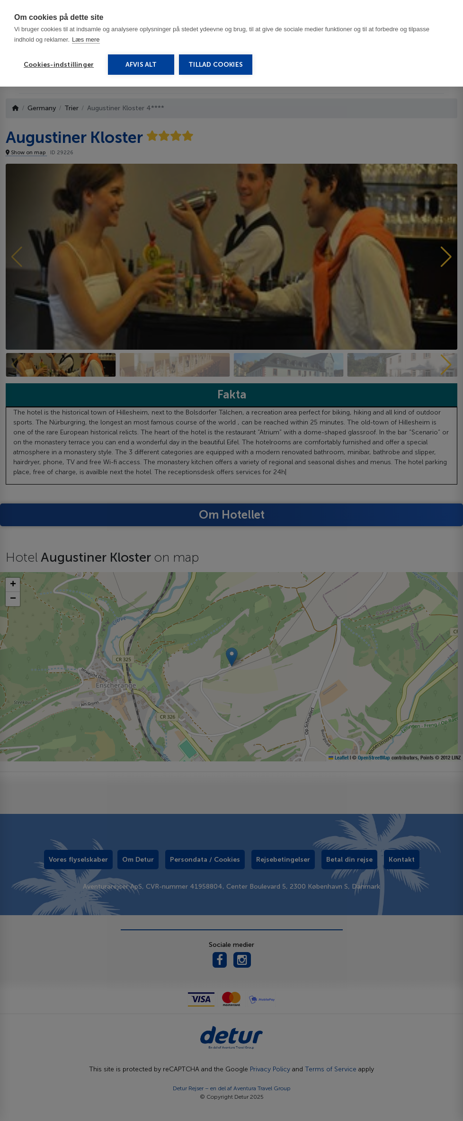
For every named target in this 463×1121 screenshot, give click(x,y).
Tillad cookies (215, 65)
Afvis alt (141, 65)
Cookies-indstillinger (59, 65)
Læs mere (86, 39)
